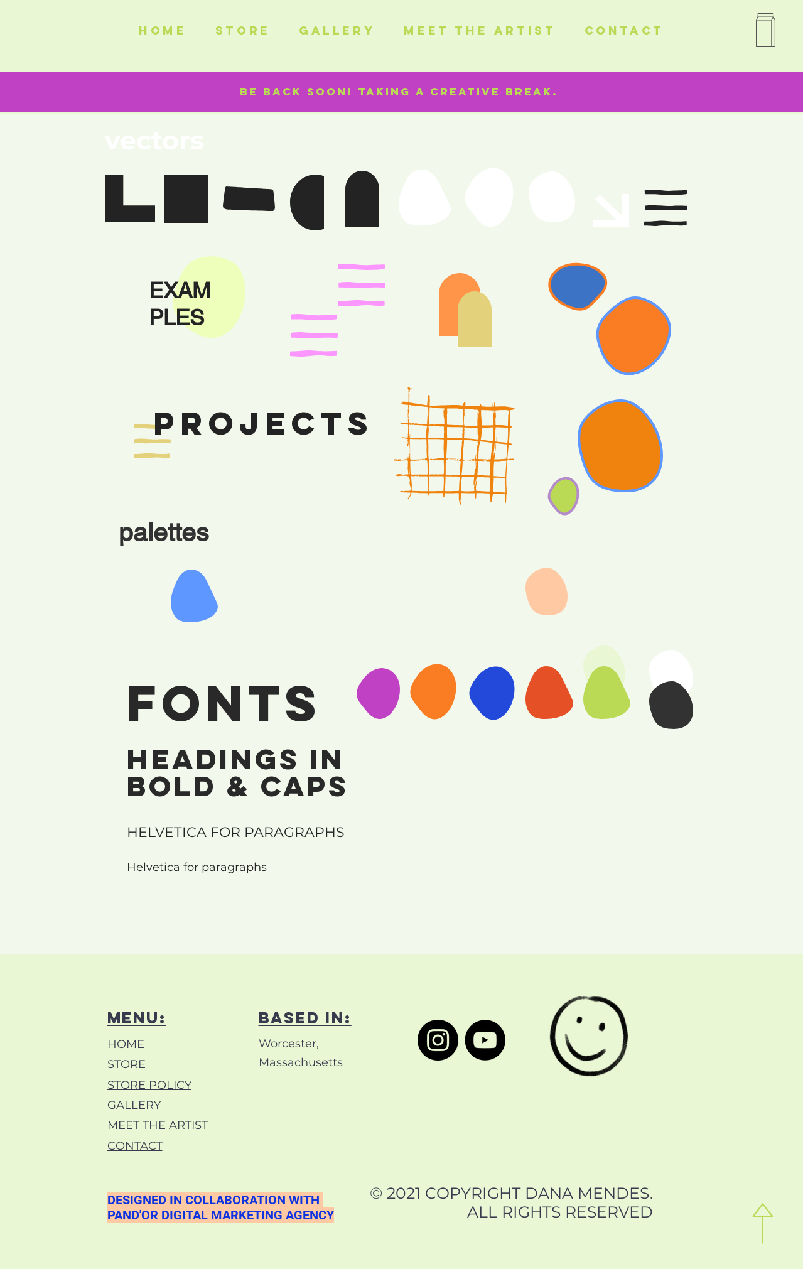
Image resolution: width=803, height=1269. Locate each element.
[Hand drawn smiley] (590, 1042)
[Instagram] (438, 1040)
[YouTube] (485, 1040)
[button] (763, 33)
